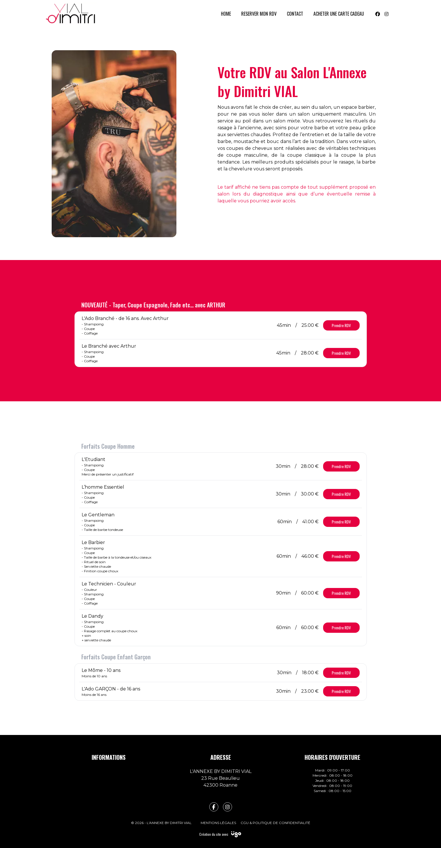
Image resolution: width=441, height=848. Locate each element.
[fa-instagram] (227, 806)
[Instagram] (386, 13)
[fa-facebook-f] (213, 806)
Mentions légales (218, 823)
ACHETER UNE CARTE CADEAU (338, 13)
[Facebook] (377, 13)
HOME (226, 13)
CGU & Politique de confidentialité (275, 823)
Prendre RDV (341, 325)
